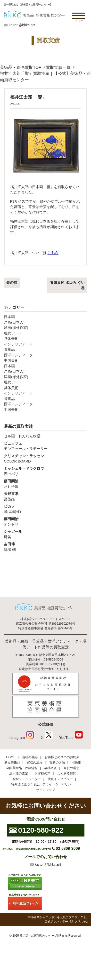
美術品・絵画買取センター (37, 935)
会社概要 (50, 768)
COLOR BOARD (45, 458)
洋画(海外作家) (16, 328)
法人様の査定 (18, 773)
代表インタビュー (60, 779)
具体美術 (11, 338)
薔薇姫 (45, 496)
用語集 (76, 762)
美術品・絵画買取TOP (20, 67)
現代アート (13, 333)
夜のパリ (45, 471)
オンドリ (45, 521)
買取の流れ (34, 762)
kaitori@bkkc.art (22, 25)
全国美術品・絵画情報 (22, 768)
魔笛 (45, 534)
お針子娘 (45, 483)
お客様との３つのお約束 (62, 757)
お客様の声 (42, 773)
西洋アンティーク (18, 355)
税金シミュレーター (27, 779)
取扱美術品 (12, 762)
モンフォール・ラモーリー (45, 446)
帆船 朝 (45, 547)
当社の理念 (71, 768)
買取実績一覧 (58, 67)
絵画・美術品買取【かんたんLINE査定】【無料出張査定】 (34, 14)
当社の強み (30, 757)
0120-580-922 (41, 830)
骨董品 (9, 349)
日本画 (9, 317)
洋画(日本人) (14, 322)
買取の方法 (57, 762)
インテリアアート (18, 344)
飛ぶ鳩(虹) (45, 509)
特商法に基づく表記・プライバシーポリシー (42, 784)
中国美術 (11, 360)
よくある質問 (66, 773)
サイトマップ (45, 790)
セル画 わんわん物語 (22, 436)
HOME (10, 757)
